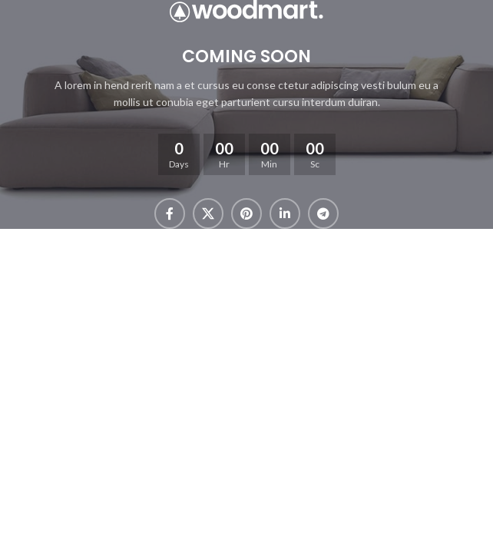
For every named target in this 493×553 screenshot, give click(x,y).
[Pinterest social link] (246, 213)
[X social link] (208, 213)
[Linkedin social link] (285, 213)
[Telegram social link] (323, 213)
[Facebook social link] (169, 213)
